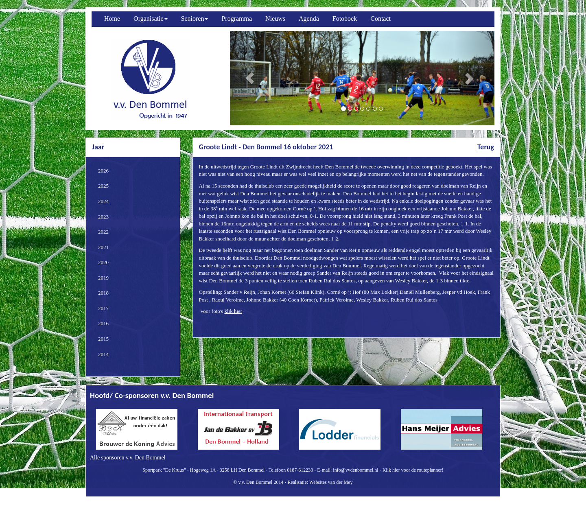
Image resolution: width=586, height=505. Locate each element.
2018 (103, 293)
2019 (103, 278)
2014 (103, 354)
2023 (103, 217)
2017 (103, 308)
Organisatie (150, 18)
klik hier (233, 311)
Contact (380, 18)
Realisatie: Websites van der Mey (319, 482)
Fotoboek (344, 18)
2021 (103, 247)
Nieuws (275, 18)
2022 (103, 232)
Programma (236, 18)
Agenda (309, 18)
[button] (250, 78)
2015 (103, 339)
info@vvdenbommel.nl (355, 470)
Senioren (194, 18)
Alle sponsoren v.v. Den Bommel (128, 458)
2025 (103, 186)
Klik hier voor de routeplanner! (413, 470)
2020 (103, 262)
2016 (103, 323)
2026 (103, 171)
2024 (103, 201)
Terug (485, 146)
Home (112, 18)
